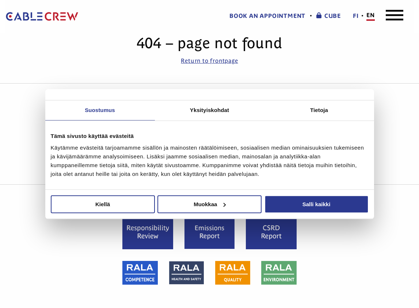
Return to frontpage (209, 60)
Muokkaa (210, 204)
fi (356, 16)
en (370, 15)
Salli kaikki (316, 204)
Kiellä (102, 204)
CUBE (328, 16)
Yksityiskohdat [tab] (209, 110)
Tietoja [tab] (319, 110)
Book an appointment (267, 16)
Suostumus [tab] (100, 110)
